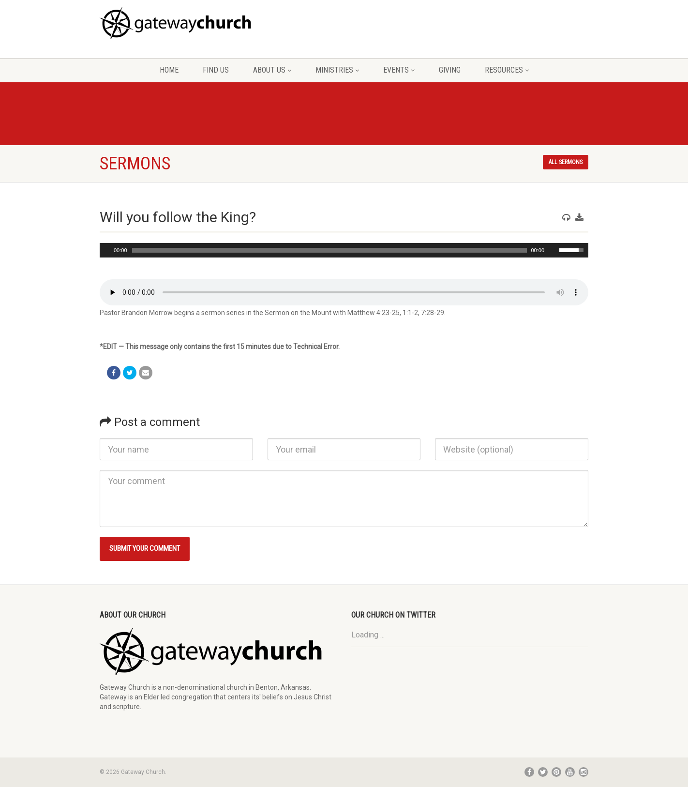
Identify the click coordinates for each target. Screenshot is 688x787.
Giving (450, 70)
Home (169, 70)
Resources (507, 70)
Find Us (216, 70)
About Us (272, 70)
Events (399, 70)
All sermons (566, 162)
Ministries (337, 70)
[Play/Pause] (106, 250)
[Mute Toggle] (553, 250)
